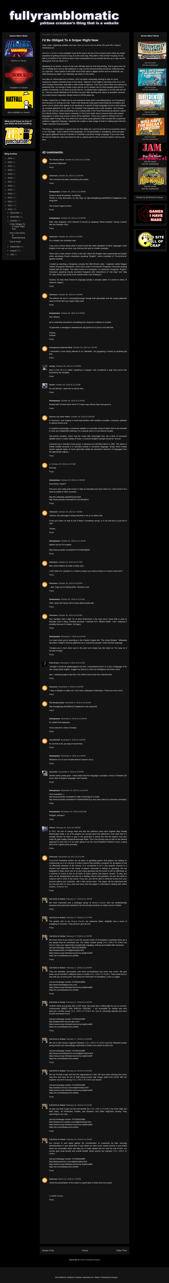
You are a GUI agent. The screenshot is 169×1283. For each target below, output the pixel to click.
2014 (10, 193)
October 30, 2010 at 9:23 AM (70, 615)
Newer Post (48, 1250)
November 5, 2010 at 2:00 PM (70, 687)
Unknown (53, 176)
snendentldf (54, 740)
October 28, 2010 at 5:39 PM (73, 313)
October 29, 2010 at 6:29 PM (70, 583)
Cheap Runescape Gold (77, 839)
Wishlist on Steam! (19, 61)
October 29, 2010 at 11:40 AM (73, 541)
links (92, 45)
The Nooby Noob (56, 160)
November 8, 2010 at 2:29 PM (73, 756)
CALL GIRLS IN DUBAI (113, 942)
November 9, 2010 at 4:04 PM (71, 772)
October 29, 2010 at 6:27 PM (70, 562)
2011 (10, 205)
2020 (10, 170)
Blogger (114, 1277)
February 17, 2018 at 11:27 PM (79, 917)
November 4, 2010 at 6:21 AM (72, 663)
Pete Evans (54, 663)
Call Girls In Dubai (57, 899)
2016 (10, 186)
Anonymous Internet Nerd (60, 347)
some (87, 45)
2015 (10, 190)
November (15, 217)
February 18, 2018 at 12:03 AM (79, 1071)
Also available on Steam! (19, 112)
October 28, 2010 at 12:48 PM (73, 218)
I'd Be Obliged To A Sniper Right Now (17, 226)
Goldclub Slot (62, 887)
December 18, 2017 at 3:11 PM (71, 857)
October (14, 221)
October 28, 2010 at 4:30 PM (70, 237)
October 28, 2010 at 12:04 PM (70, 176)
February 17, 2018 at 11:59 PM (79, 1039)
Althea (52, 828)
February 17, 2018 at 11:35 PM (79, 936)
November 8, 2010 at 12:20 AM (78, 703)
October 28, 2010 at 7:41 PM (85, 347)
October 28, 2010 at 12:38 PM (73, 192)
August (13, 250)
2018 (10, 178)
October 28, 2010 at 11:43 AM (77, 160)
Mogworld (66, 66)
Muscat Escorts (99, 903)
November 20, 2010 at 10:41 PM (74, 790)
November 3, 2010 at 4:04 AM (73, 636)
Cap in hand (15, 241)
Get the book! (150, 63)
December (15, 213)
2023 (10, 162)
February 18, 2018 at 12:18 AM (79, 1139)
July (12, 254)
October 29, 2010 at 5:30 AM (72, 480)
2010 (10, 209)
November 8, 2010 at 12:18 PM (74, 719)
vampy (52, 366)
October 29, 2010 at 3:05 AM (82, 417)
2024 (10, 158)
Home (85, 1250)
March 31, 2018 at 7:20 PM (69, 1179)
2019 (10, 174)
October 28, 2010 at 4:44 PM (70, 294)
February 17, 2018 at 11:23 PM (79, 899)
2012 (10, 201)
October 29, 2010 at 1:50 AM (72, 401)
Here (79, 45)
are (83, 45)
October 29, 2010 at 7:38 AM (70, 512)
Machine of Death (49, 53)
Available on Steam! (19, 87)
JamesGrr (53, 772)
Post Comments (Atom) (90, 1260)
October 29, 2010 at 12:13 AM (68, 385)
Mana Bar (121, 82)
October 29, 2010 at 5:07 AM (63, 464)
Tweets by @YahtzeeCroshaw (149, 197)
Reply (51, 167)
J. (50, 464)
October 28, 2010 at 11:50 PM (68, 366)
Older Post (121, 1250)
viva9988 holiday (56, 1196)
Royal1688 (53, 860)
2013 (10, 197)
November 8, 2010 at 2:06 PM (73, 740)
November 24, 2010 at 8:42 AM (74, 812)
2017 (10, 182)
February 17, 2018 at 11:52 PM (79, 1002)
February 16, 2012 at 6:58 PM (68, 828)
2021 (10, 166)
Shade (52, 385)
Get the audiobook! (150, 65)
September (15, 246)
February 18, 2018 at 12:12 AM (79, 1105)
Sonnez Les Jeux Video (59, 417)
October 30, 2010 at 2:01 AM (72, 599)
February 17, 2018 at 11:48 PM (79, 968)
